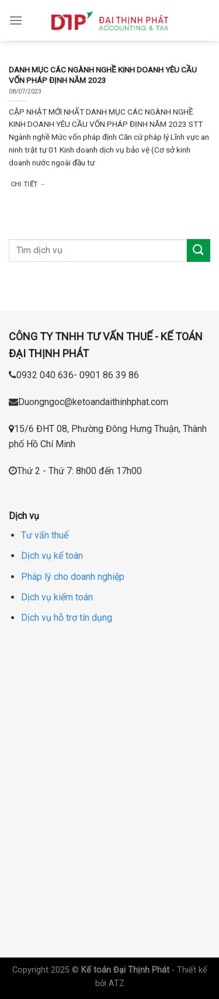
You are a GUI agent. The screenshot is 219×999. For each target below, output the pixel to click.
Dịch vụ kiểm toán (57, 597)
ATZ (116, 983)
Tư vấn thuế (44, 535)
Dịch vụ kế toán (52, 555)
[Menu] (16, 20)
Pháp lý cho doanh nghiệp (72, 576)
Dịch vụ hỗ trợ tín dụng (66, 617)
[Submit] (198, 250)
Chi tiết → (28, 184)
